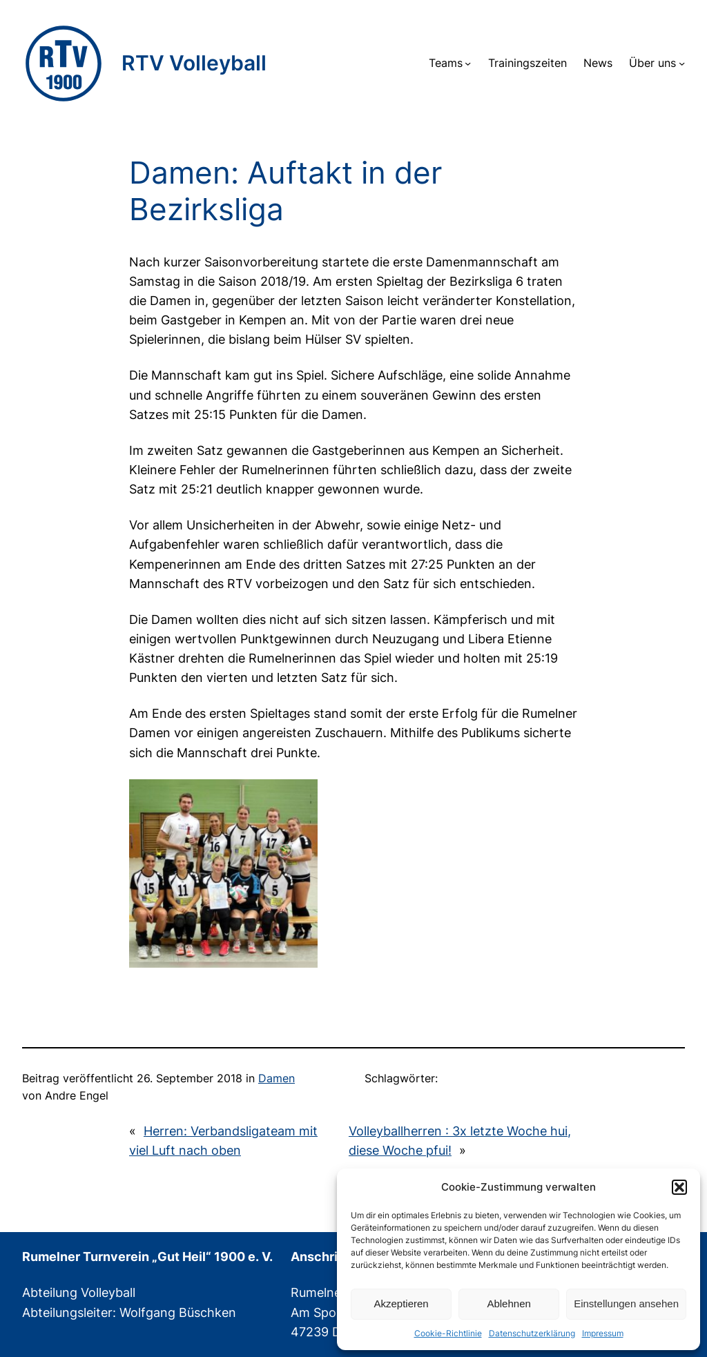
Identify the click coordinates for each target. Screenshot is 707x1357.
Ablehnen (508, 1303)
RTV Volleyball (194, 62)
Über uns (652, 63)
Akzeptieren (401, 1303)
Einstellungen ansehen (626, 1303)
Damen (276, 1078)
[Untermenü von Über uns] (682, 63)
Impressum (602, 1333)
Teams (446, 63)
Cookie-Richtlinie (448, 1333)
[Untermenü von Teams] (468, 63)
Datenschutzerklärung (532, 1333)
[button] (679, 1187)
